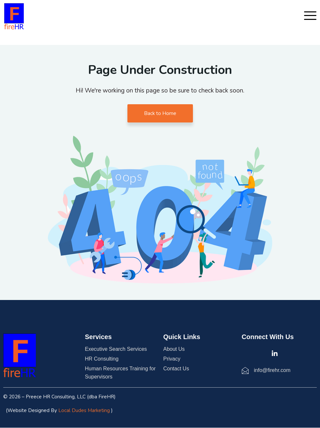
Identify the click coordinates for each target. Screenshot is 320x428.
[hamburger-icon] (308, 16)
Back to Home (160, 113)
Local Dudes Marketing (84, 410)
